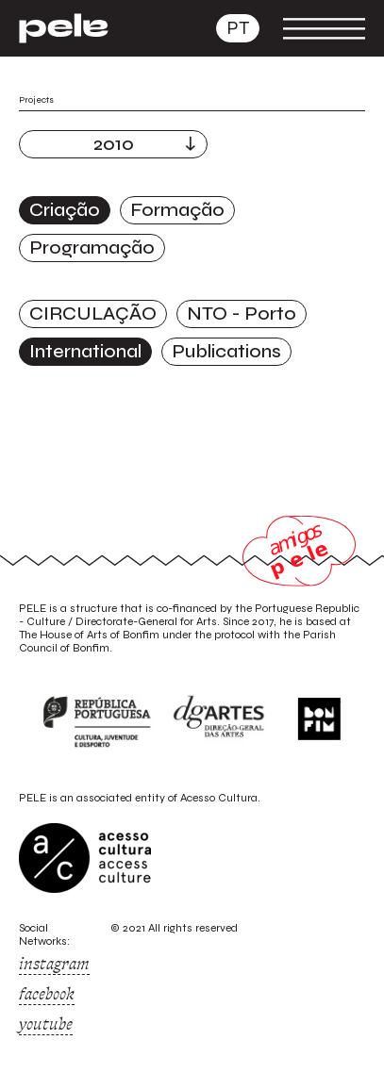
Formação (177, 210)
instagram (54, 963)
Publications (226, 351)
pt (237, 28)
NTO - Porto (241, 313)
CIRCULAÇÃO (93, 313)
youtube (46, 1024)
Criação (64, 210)
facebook (47, 993)
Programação (92, 247)
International (85, 351)
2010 (113, 144)
